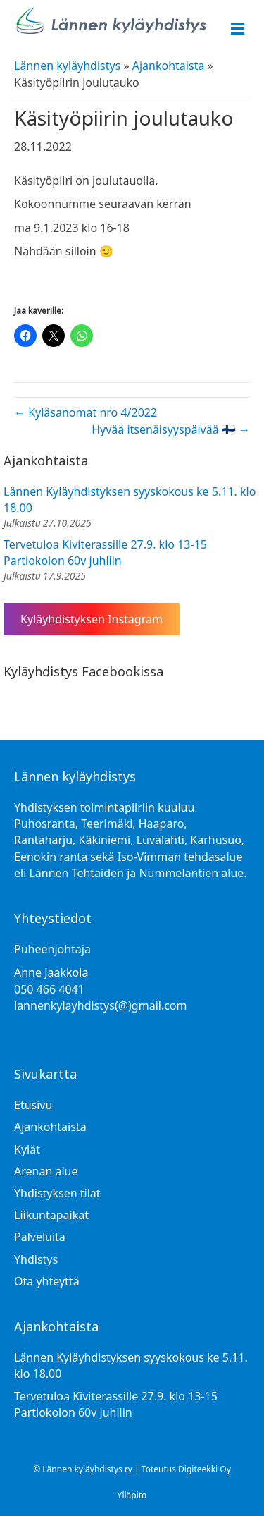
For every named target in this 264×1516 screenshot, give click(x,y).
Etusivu (33, 1105)
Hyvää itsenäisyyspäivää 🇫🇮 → (171, 429)
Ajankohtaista (168, 65)
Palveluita (39, 1237)
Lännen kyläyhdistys (67, 65)
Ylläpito (132, 1495)
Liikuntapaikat (51, 1215)
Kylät (27, 1149)
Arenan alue (45, 1171)
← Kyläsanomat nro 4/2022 (85, 412)
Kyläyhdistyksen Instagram (91, 619)
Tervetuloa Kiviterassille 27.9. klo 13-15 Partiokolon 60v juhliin (105, 552)
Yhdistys (36, 1259)
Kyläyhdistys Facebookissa (83, 671)
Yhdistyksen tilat (57, 1193)
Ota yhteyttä (47, 1281)
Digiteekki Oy (204, 1469)
